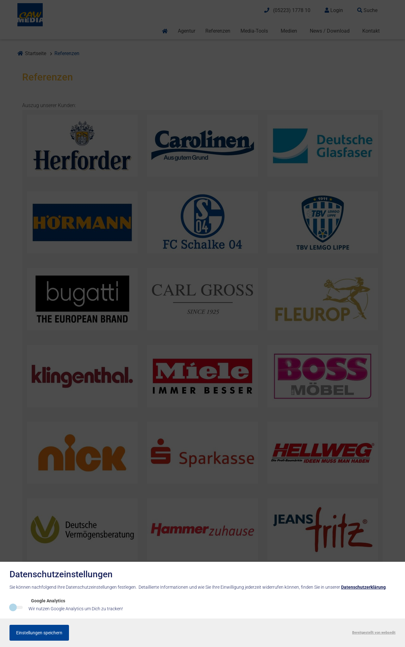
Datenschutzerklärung (363, 587)
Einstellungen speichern (39, 632)
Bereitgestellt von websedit (374, 633)
